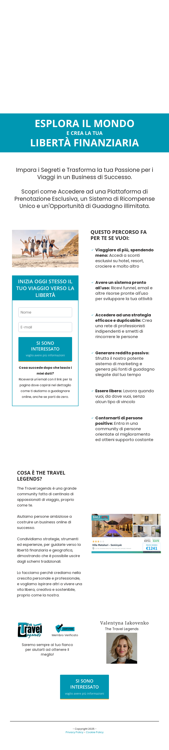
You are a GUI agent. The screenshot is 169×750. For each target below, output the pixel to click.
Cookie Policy (95, 732)
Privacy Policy (74, 732)
